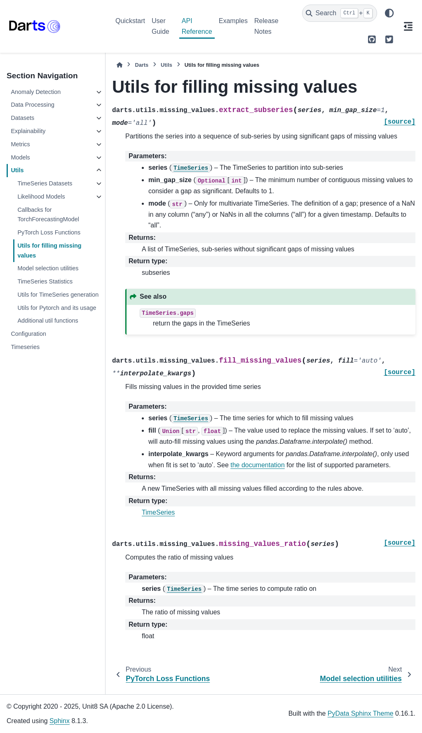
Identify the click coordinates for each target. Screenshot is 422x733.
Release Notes (266, 26)
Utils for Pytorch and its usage (56, 307)
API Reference (197, 26)
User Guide (160, 26)
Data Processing (32, 104)
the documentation (257, 464)
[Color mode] (389, 13)
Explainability (28, 131)
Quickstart (130, 20)
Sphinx (59, 720)
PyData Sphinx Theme (361, 713)
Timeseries (25, 347)
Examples (233, 20)
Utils (17, 170)
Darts (141, 65)
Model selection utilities (47, 268)
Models (20, 157)
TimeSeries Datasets (44, 183)
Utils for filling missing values (49, 250)
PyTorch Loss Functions (48, 232)
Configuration (28, 333)
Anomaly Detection (36, 92)
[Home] (119, 65)
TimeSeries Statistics (45, 281)
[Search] (339, 13)
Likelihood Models (41, 196)
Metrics (20, 144)
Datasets (22, 118)
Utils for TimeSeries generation (57, 294)
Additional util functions (47, 320)
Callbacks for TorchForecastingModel (48, 214)
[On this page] (408, 26)
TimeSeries (158, 512)
